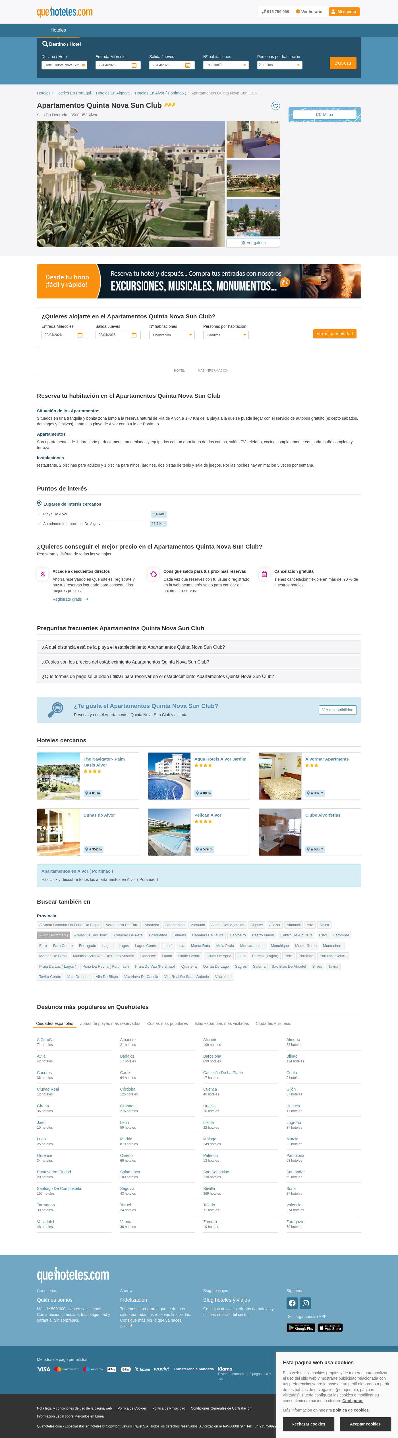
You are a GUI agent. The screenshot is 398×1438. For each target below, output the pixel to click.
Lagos (124, 945)
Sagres (241, 966)
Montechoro (333, 945)
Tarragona (46, 1205)
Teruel (125, 1205)
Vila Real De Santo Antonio (186, 977)
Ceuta (292, 1072)
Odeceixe (148, 956)
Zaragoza (295, 1221)
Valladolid (45, 1221)
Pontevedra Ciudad (54, 1172)
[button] (344, 11)
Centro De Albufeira (296, 935)
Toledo (209, 1205)
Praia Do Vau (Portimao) (155, 966)
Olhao (167, 956)
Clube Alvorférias (323, 815)
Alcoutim (198, 925)
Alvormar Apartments (327, 759)
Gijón (291, 1089)
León (124, 1122)
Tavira (333, 966)
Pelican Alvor (207, 815)
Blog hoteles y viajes (226, 1300)
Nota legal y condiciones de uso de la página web (74, 1408)
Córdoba (128, 1089)
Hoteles (43, 93)
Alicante (210, 1039)
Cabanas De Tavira (207, 935)
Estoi (323, 935)
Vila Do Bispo (107, 977)
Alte (310, 925)
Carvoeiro (238, 935)
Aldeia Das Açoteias (227, 925)
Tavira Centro (50, 977)
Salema (259, 966)
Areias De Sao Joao (90, 935)
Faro (43, 945)
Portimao (305, 956)
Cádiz (125, 1072)
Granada (128, 1106)
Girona (43, 1106)
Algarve (256, 925)
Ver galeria (253, 242)
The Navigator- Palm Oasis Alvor (104, 762)
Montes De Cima (53, 956)
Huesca (293, 1106)
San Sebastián (216, 1172)
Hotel (179, 370)
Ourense (44, 1155)
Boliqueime (158, 935)
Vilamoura (223, 977)
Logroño (294, 1122)
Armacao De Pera (128, 935)
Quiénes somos (54, 1300)
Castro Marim (263, 935)
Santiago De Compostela (59, 1188)
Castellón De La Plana (223, 1072)
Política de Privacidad (168, 1408)
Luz (182, 945)
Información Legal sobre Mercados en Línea (70, 1416)
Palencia (211, 1155)
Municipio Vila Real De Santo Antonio (103, 956)
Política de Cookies (132, 1408)
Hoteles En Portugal (73, 93)
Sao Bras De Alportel (289, 966)
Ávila (41, 1056)
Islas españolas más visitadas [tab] (222, 1023)
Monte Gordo (306, 945)
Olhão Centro (189, 956)
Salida (161, 56)
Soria (291, 1188)
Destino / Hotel (55, 56)
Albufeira (151, 925)
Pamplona (295, 1155)
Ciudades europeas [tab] (273, 1023)
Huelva (209, 1106)
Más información (213, 370)
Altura (324, 925)
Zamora (210, 1221)
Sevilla (209, 1188)
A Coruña (45, 1039)
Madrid (126, 1139)
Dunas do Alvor (99, 815)
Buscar (343, 63)
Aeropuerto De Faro (122, 925)
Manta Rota (200, 945)
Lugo (41, 1139)
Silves (317, 966)
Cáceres (44, 1072)
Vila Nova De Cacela (141, 977)
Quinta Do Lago (216, 966)
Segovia (127, 1188)
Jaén (41, 1122)
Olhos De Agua (218, 956)
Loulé (168, 945)
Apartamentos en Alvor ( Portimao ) (77, 871)
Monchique (280, 945)
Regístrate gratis (70, 599)
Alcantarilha (175, 925)
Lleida (208, 1122)
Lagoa (107, 945)
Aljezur (275, 925)
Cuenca (210, 1089)
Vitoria (125, 1221)
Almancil (293, 925)
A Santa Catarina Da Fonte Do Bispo (69, 925)
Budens (179, 935)
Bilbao (292, 1056)
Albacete (128, 1039)
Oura (242, 956)
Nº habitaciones (217, 56)
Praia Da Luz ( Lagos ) (57, 966)
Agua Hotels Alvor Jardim (220, 759)
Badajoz (127, 1056)
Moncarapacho (252, 945)
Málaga (209, 1139)
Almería (293, 1039)
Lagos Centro (146, 945)
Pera (288, 956)
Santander (296, 1172)
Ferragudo (87, 945)
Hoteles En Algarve (113, 93)
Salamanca (130, 1172)
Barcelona (212, 1056)
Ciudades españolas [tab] (54, 1023)
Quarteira (189, 966)
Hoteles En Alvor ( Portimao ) (160, 93)
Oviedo (126, 1155)
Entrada (112, 56)
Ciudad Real (48, 1089)
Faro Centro (63, 945)
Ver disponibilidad (335, 333)
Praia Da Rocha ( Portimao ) (105, 966)
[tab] (199, 646)
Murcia (292, 1139)
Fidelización (133, 1300)
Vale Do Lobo (78, 977)
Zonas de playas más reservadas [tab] (110, 1023)
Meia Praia (225, 945)
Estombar (341, 935)
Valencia (294, 1205)
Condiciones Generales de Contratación (221, 1408)
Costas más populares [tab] (167, 1023)
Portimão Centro (333, 956)
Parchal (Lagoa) (265, 956)
